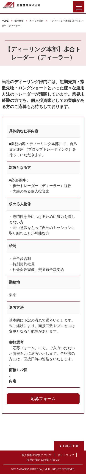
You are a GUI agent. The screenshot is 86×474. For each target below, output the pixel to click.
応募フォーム (43, 398)
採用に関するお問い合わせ (43, 460)
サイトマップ (66, 455)
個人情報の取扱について (37, 455)
